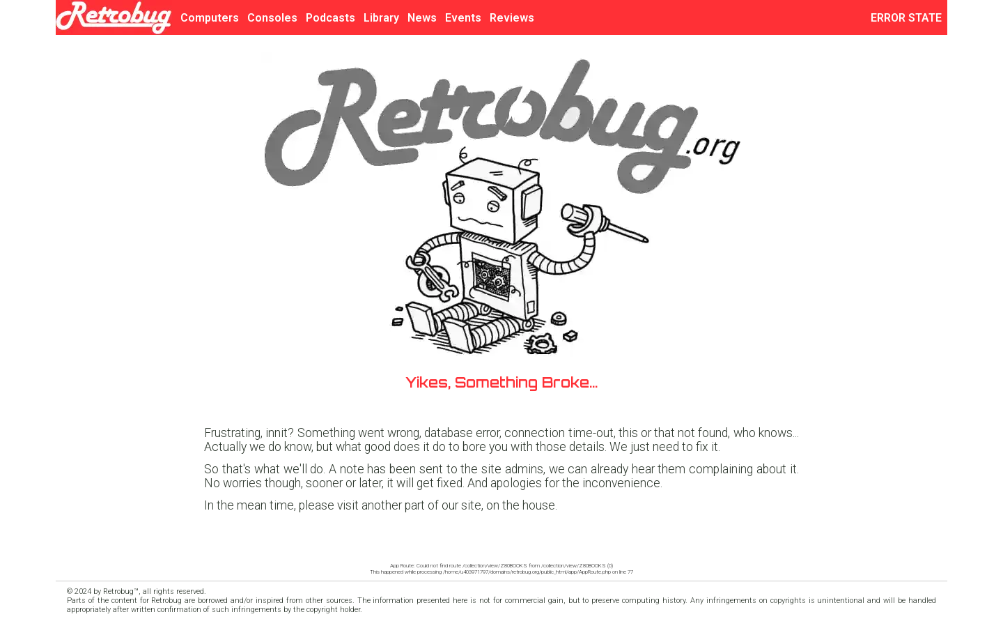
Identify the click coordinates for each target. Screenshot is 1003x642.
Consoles (272, 17)
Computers (209, 17)
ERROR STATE (909, 17)
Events (463, 17)
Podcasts (330, 17)
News (422, 17)
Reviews (512, 17)
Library (381, 17)
